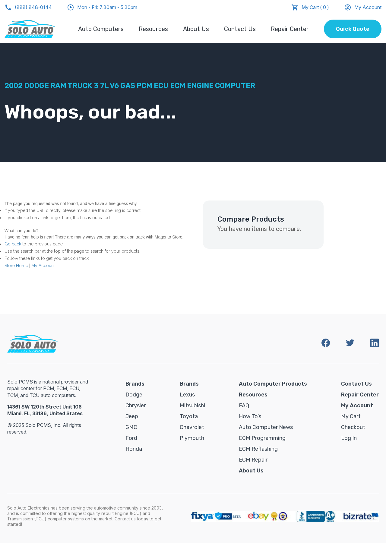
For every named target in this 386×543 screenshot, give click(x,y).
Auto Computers (101, 29)
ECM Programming (262, 438)
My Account (362, 7)
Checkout (353, 427)
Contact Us (240, 29)
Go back (13, 244)
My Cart (351, 416)
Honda (133, 449)
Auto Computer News (266, 427)
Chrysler (135, 405)
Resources (153, 29)
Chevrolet (192, 427)
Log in (349, 438)
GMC (131, 427)
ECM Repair (253, 459)
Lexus (187, 394)
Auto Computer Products (273, 383)
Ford (131, 438)
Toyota (189, 416)
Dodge (133, 394)
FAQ (244, 405)
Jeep (131, 416)
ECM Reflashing (258, 449)
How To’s (250, 416)
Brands (134, 383)
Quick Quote (352, 29)
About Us (196, 29)
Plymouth (192, 438)
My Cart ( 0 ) (315, 7)
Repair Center (290, 29)
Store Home (16, 265)
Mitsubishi (192, 405)
